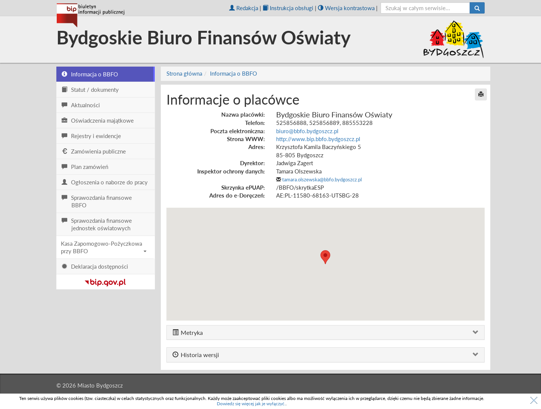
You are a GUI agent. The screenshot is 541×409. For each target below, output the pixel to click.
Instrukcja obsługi (288, 8)
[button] (325, 257)
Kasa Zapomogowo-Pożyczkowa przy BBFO (104, 247)
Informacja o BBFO (233, 73)
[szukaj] (425, 8)
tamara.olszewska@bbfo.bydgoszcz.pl (322, 179)
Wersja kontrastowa (346, 8)
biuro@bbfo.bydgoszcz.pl (307, 131)
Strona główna (184, 73)
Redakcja (243, 8)
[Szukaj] (477, 8)
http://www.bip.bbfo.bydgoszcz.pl (318, 138)
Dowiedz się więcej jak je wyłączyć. (251, 403)
